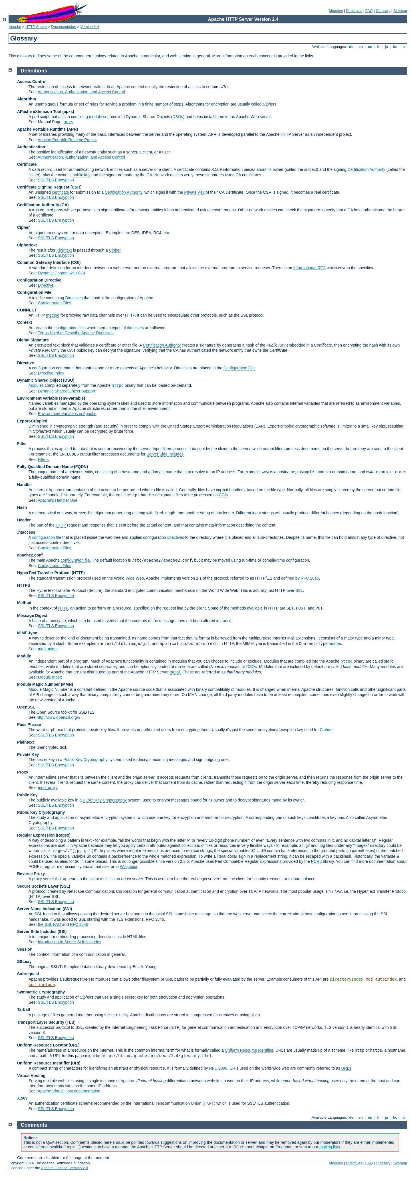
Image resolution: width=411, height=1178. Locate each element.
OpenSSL (26, 707)
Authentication (31, 147)
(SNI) (67, 908)
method (52, 315)
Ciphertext (27, 245)
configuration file (46, 537)
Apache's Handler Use (57, 500)
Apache (15, 27)
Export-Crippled (32, 421)
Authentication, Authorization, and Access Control (81, 92)
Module (24, 656)
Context (24, 322)
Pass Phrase (29, 724)
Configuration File (34, 292)
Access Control (32, 81)
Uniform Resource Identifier (249, 1050)
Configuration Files (54, 303)
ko (395, 46)
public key (81, 175)
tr (404, 46)
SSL (299, 590)
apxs (68, 122)
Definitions (34, 71)
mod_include (42, 985)
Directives (354, 11)
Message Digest (32, 615)
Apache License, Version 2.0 (64, 1168)
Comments (34, 1125)
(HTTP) (78, 572)
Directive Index (51, 373)
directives (135, 327)
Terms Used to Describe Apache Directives (75, 333)
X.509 (22, 1098)
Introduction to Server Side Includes (69, 942)
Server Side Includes (165, 454)
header (335, 643)
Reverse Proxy (31, 873)
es (370, 46)
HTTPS (23, 585)
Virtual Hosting (31, 1075)
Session (25, 949)
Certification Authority (366, 169)
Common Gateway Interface (43, 262)
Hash (22, 507)
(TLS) (70, 1022)
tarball (175, 672)
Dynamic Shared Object (39, 380)
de (351, 46)
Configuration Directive (39, 280)
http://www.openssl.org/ (57, 717)
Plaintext (64, 250)
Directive (45, 285)
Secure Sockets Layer (38, 886)
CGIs (223, 495)
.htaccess (26, 532)
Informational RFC (309, 268)
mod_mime (48, 649)
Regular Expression (36, 835)
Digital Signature (33, 340)
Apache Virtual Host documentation (69, 1091)
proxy (37, 879)
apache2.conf (30, 555)
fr (378, 46)
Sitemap (400, 11)
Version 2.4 (89, 27)
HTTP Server (36, 27)
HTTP (61, 525)
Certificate (27, 164)
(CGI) (75, 262)
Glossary (383, 11)
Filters (43, 459)
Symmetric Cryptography (41, 992)
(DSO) (68, 380)
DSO (176, 116)
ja (386, 46)
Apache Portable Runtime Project (67, 139)
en (360, 46)
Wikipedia (128, 866)
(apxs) (68, 111)
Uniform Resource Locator (42, 1045)
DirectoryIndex (346, 979)
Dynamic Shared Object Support (66, 391)
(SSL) (65, 886)
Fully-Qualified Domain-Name (45, 466)
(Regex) (63, 835)
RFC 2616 (310, 578)
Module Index (50, 677)
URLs (346, 1068)
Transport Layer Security (40, 1022)
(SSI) (62, 931)
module (95, 116)
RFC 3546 (79, 924)
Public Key (27, 795)
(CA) (64, 205)
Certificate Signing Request (43, 187)
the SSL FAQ (49, 924)
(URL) (73, 1045)
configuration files (70, 327)
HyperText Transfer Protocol (43, 572)
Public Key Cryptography (85, 759)
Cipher (23, 227)
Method (24, 602)
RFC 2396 (218, 1068)
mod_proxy (48, 787)
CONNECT (27, 310)
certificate (60, 192)
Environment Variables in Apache (67, 413)
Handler (24, 484)
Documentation (63, 27)
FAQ (369, 11)
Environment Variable (37, 398)
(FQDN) (81, 466)
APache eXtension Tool (39, 111)
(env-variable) (72, 398)
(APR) (72, 129)
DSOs (251, 666)
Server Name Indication (39, 908)
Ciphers (326, 729)
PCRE (316, 861)
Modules (336, 11)
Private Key (194, 192)
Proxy (22, 772)
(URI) (75, 1063)
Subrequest (28, 973)
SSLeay (24, 961)
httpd (118, 385)
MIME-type (27, 633)
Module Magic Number (38, 684)
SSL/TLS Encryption (56, 180)
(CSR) (76, 187)
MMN (67, 684)
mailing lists (329, 1147)
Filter (22, 443)
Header (24, 520)
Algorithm (26, 99)
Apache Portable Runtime (41, 129)
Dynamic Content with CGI (61, 273)
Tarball (23, 1009)
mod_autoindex (381, 979)
